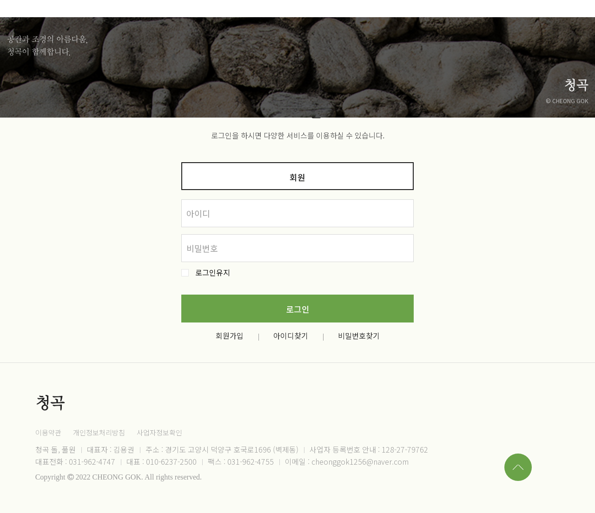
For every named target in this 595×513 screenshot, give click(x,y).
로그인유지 (212, 272)
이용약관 (48, 432)
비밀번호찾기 (359, 335)
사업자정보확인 (159, 432)
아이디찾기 (290, 335)
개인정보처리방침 (99, 432)
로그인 (298, 309)
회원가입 (230, 335)
